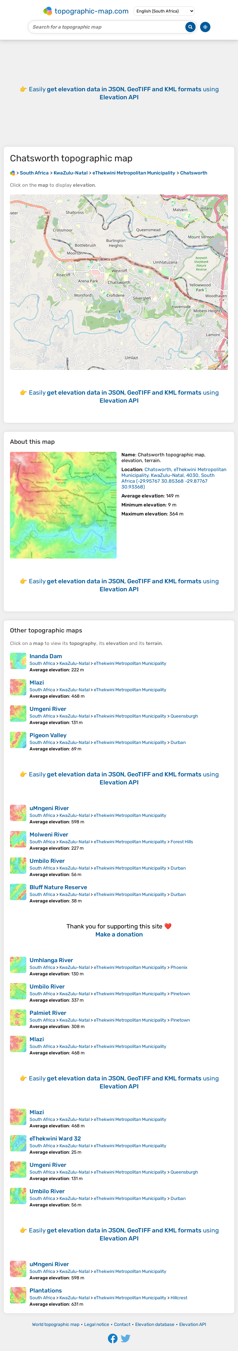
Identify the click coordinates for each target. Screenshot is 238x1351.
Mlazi (37, 682)
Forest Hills (182, 842)
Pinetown (180, 994)
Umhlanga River (51, 960)
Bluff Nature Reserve (58, 887)
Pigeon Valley (48, 735)
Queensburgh (184, 716)
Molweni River (49, 834)
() (173, 478)
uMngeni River (49, 808)
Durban (178, 742)
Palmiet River (48, 1012)
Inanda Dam (46, 656)
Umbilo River (47, 860)
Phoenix (179, 967)
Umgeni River (48, 708)
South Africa (42, 663)
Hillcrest (179, 1298)
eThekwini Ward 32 (55, 1138)
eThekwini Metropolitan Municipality (130, 663)
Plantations (46, 1290)
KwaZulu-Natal (74, 663)
